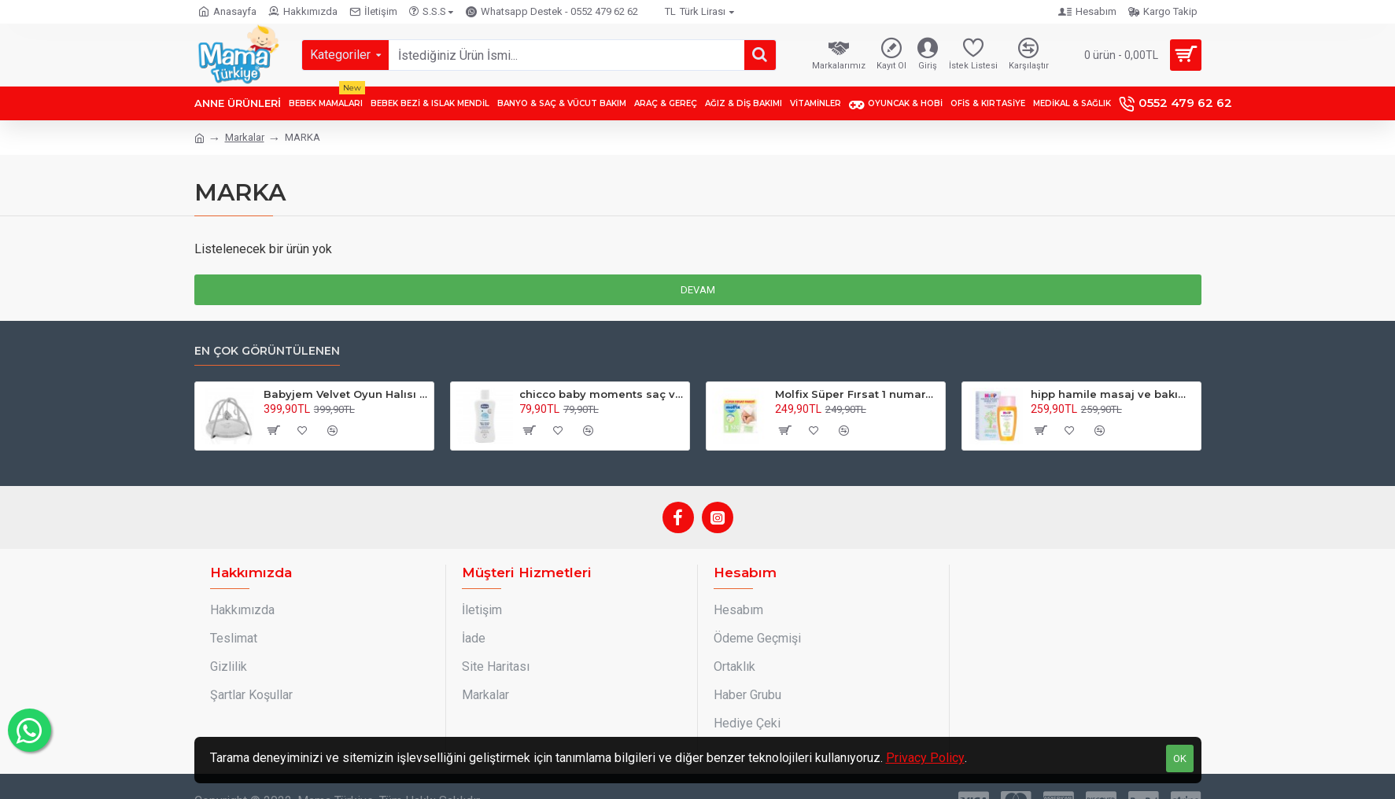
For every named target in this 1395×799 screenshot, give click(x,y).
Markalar (244, 137)
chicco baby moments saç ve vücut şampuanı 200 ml (601, 394)
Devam (698, 290)
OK (1179, 758)
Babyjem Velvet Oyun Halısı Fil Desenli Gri (346, 394)
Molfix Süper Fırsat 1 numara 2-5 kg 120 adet (857, 394)
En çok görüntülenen (267, 351)
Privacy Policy (925, 757)
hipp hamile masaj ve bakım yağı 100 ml (1113, 394)
